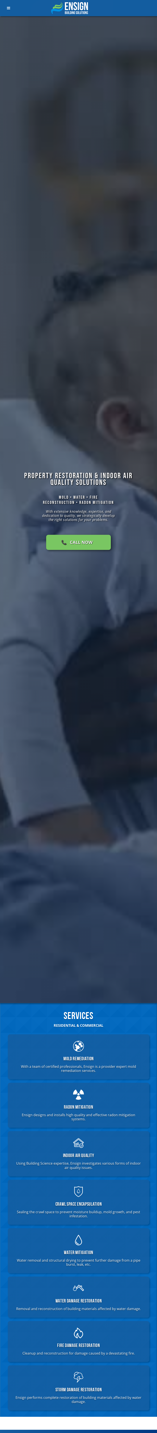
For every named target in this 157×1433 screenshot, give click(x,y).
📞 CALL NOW (77, 542)
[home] (72, 8)
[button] (13, 8)
